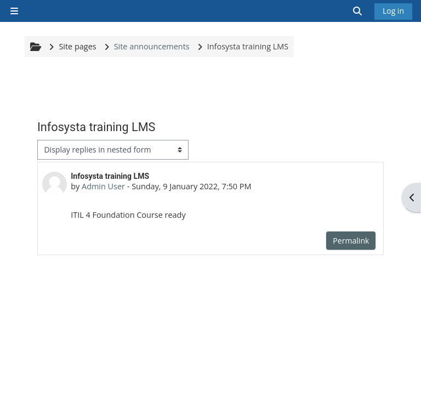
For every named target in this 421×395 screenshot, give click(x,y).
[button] (358, 11)
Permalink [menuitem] (351, 240)
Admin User (103, 186)
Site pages (77, 46)
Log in (393, 10)
